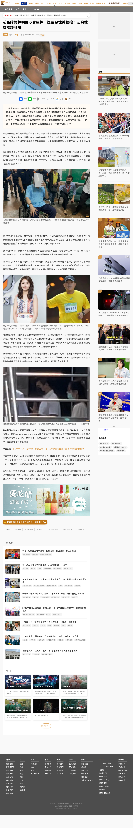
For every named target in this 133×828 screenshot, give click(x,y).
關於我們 (121, 765)
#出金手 (74, 599)
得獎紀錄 (121, 768)
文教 (21, 782)
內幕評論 (48, 772)
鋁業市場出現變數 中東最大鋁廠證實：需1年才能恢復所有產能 (40, 17)
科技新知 (9, 782)
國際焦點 (9, 785)
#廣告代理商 (57, 570)
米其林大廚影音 (87, 782)
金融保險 (9, 778)
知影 (98, 5)
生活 (49, 5)
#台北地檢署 (45, 599)
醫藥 (21, 775)
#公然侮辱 (26, 656)
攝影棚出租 (122, 772)
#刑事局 (26, 570)
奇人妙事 (60, 775)
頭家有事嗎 (103, 784)
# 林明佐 (7, 531)
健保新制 (102, 791)
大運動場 (72, 772)
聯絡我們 (121, 775)
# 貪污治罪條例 (53, 531)
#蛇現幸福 (40, 616)
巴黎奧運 (72, 775)
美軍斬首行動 (104, 788)
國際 (80, 5)
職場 (21, 785)
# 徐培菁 (18, 531)
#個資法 (56, 627)
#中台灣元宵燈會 (28, 616)
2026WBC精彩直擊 (106, 768)
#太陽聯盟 (47, 570)
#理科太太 (26, 627)
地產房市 (9, 795)
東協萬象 (60, 772)
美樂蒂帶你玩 (104, 778)
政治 (66, 5)
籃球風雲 (72, 765)
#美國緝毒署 (51, 641)
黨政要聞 (48, 765)
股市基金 (9, 765)
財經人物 (9, 772)
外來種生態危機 (104, 794)
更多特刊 (46, 728)
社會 (61, 6)
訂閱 (61, 101)
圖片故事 (84, 775)
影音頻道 (84, 765)
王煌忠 (15, 37)
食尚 (21, 772)
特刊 (86, 5)
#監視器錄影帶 (51, 587)
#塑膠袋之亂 (116, 446)
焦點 (37, 5)
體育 (92, 5)
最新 (23, 5)
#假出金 (35, 599)
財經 (43, 5)
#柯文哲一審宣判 (120, 449)
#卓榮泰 (32, 641)
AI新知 (73, 5)
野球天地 (72, 768)
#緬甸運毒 (69, 641)
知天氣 (22, 788)
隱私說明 (121, 778)
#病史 (63, 627)
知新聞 (106, 432)
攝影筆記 (84, 778)
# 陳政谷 (40, 531)
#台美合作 (41, 641)
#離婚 (49, 627)
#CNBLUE (26, 556)
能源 (55, 5)
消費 (21, 778)
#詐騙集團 (26, 599)
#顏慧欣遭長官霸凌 (107, 453)
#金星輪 (60, 641)
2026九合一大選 (105, 765)
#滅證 (61, 587)
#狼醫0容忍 (104, 446)
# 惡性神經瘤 (67, 531)
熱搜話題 (60, 768)
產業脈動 (9, 775)
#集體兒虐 (68, 587)
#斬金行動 (65, 599)
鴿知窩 (83, 768)
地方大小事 (34, 11)
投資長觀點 (10, 768)
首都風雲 (48, 775)
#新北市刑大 (55, 599)
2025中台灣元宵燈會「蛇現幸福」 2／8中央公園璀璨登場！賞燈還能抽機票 (48, 451)
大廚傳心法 (103, 774)
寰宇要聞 (60, 765)
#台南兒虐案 (27, 587)
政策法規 (9, 791)
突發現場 (8, 11)
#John (43, 627)
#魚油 (70, 627)
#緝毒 (25, 641)
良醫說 (101, 771)
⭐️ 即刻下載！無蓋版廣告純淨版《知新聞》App (25, 524)
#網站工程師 (68, 570)
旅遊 (21, 768)
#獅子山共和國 (80, 641)
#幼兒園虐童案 (39, 587)
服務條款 (121, 782)
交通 (21, 765)
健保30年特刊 (104, 781)
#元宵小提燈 (57, 616)
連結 (52, 101)
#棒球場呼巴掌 (105, 449)
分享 (25, 101)
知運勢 (22, 791)
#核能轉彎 (120, 453)
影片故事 (84, 772)
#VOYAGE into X (45, 556)
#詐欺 (33, 570)
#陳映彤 (35, 627)
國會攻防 (48, 768)
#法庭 (44, 36)
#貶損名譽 (36, 656)
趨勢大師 (9, 788)
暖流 (24, 11)
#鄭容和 (35, 556)
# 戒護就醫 (80, 531)
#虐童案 (77, 587)
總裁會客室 (107, 5)
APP (70, 100)
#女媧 (48, 616)
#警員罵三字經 (47, 656)
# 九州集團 (29, 531)
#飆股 (39, 570)
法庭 (17, 11)
